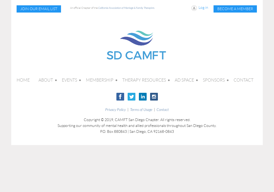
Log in (203, 7)
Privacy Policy (115, 109)
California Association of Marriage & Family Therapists (126, 8)
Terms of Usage (141, 109)
